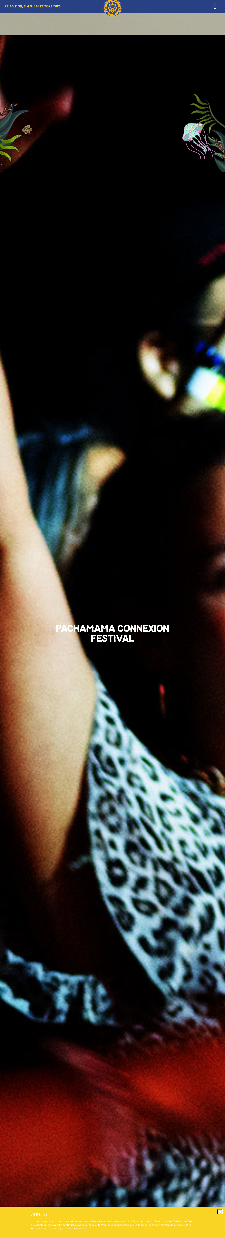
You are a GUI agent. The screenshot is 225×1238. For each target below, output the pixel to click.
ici (87, 1228)
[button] (220, 1211)
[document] (112, 619)
